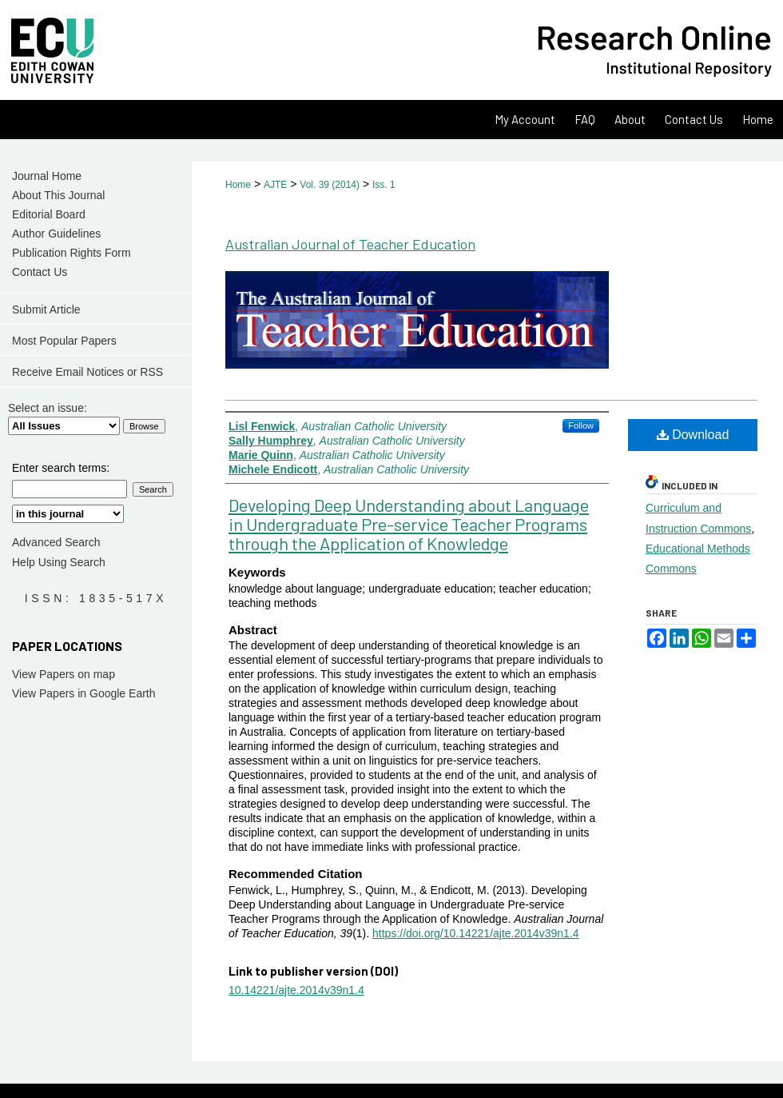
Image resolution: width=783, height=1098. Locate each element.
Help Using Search (58, 562)
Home (238, 184)
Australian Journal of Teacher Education (350, 244)
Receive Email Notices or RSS (87, 371)
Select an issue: (47, 407)
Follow (581, 425)
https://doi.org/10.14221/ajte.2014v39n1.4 (475, 933)
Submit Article (46, 309)
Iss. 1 (383, 184)
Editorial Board (48, 214)
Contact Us (39, 272)
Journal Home (46, 176)
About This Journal (58, 195)
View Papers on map (63, 674)
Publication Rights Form (71, 252)
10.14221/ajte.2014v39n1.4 (296, 990)
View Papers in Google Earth (84, 693)
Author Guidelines (56, 233)
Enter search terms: (60, 467)
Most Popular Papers (64, 340)
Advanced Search (56, 542)
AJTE (275, 184)
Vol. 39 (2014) (330, 184)
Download (693, 434)
